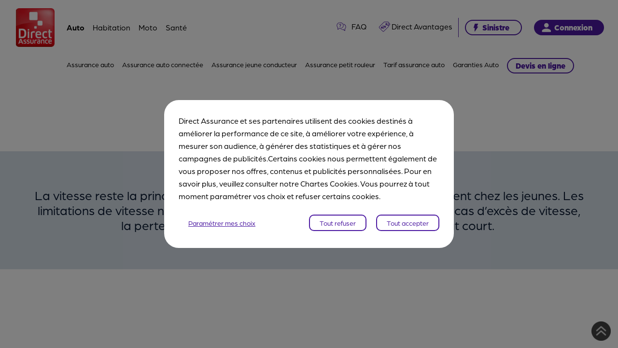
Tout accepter (408, 223)
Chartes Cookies (329, 183)
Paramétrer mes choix (221, 223)
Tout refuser (338, 223)
